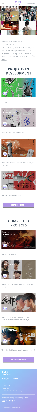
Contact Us (6, 385)
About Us (5, 388)
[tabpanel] (18, 20)
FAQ (3, 383)
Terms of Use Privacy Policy (12, 391)
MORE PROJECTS (18, 205)
